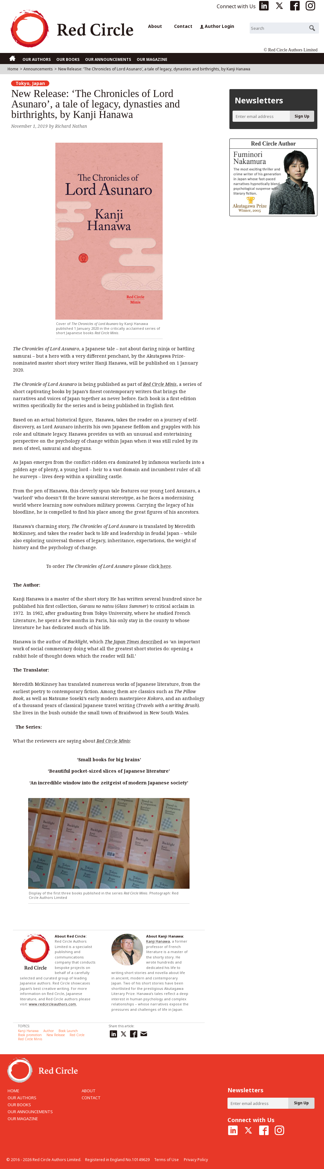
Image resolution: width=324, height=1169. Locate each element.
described (133, 642)
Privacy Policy (196, 1159)
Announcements (38, 69)
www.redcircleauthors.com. (53, 1004)
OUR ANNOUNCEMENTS (108, 59)
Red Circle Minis (30, 1039)
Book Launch (68, 1031)
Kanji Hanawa (158, 941)
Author (48, 1031)
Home (13, 69)
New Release (56, 1035)
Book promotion (30, 1035)
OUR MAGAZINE (152, 59)
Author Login (217, 26)
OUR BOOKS (67, 59)
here (165, 566)
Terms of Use (166, 1159)
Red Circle (77, 1035)
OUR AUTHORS (36, 59)
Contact (183, 26)
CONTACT (91, 1098)
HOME (13, 1091)
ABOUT (89, 1091)
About (155, 26)
